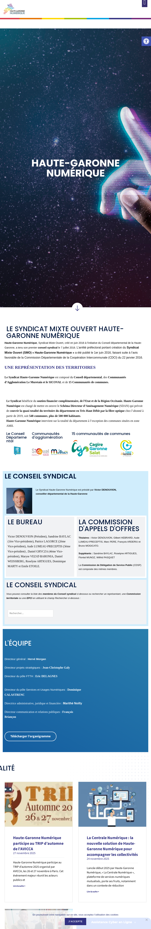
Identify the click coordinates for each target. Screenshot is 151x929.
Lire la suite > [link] (19, 886)
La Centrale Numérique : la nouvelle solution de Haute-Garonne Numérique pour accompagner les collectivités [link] (112, 846)
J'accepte (75, 921)
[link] (146, 41)
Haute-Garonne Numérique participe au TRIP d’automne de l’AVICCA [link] (38, 843)
